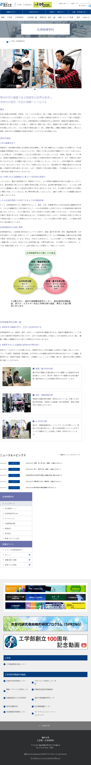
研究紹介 (8, 534)
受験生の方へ (11, 12)
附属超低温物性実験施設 (43, 689)
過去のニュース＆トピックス (70, 455)
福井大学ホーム (64, 3)
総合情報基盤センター (42, 706)
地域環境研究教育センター (16, 712)
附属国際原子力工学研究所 (16, 698)
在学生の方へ (34, 12)
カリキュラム (10, 519)
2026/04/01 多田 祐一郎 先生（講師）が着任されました (44, 463)
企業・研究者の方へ (79, 12)
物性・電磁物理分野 (44, 395)
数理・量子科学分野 (44, 369)
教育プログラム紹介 (12, 539)
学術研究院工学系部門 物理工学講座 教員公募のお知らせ (44, 475)
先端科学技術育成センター (16, 681)
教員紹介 (8, 529)
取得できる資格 (10, 565)
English (83, 5)
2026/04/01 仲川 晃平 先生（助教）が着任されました (43, 469)
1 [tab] (35, 90)
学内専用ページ (10, 509)
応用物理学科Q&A (11, 514)
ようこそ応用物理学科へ (14, 550)
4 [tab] (46, 90)
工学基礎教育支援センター (16, 664)
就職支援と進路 (10, 560)
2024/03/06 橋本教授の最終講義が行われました (41, 487)
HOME (6, 41)
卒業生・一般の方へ (56, 12)
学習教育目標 (10, 524)
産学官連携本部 (12, 706)
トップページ (10, 504)
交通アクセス (75, 3)
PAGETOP (46, 726)
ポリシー (8, 555)
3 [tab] (42, 90)
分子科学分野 (41, 421)
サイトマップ (85, 3)
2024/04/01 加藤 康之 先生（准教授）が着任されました (43, 481)
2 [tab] (39, 90)
